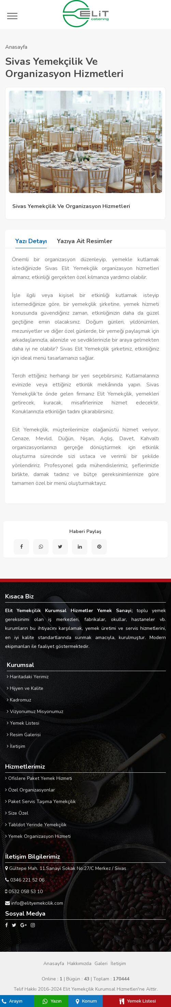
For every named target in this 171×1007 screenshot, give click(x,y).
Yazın (52, 1001)
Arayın (12, 1001)
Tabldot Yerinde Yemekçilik (36, 824)
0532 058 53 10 (24, 891)
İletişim (16, 746)
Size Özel (16, 813)
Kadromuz (19, 700)
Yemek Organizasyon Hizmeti (38, 836)
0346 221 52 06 (24, 880)
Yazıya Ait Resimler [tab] (84, 241)
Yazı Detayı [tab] (31, 241)
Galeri (101, 963)
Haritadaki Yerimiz (27, 676)
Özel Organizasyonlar (30, 790)
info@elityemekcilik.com (34, 903)
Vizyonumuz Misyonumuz (35, 711)
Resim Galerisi (24, 734)
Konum (86, 1001)
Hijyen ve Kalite (25, 688)
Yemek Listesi (23, 723)
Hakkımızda (79, 963)
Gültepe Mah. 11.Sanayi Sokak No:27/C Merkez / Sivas (65, 868)
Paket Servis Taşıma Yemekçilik (40, 801)
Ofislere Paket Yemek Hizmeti (38, 778)
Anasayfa (16, 47)
